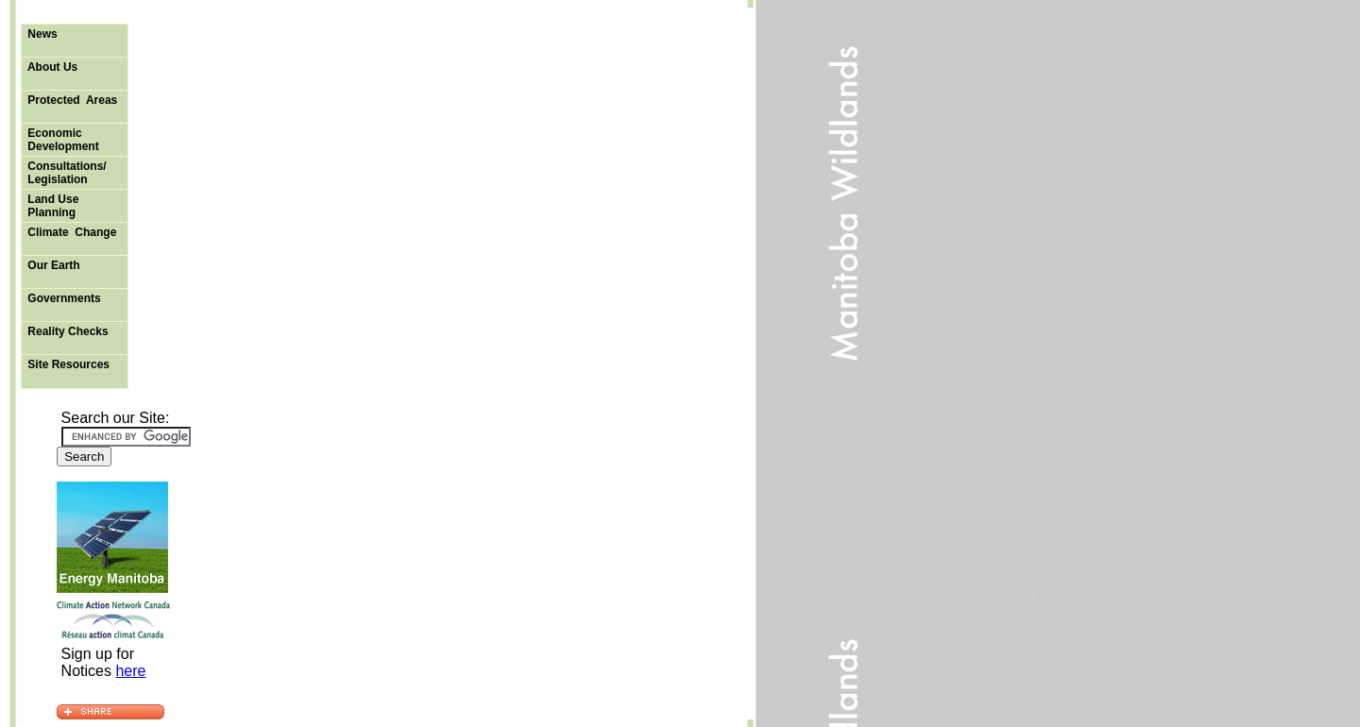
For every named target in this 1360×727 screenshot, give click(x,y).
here (130, 671)
